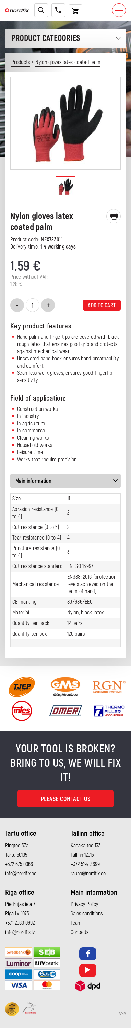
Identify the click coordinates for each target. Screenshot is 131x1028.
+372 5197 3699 (85, 864)
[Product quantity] (32, 305)
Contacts (79, 932)
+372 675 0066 (19, 864)
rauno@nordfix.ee (88, 873)
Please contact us (66, 799)
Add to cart (102, 305)
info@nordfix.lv (20, 932)
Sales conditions (87, 913)
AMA (122, 1013)
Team (76, 923)
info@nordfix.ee (20, 873)
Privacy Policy (84, 904)
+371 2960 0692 (20, 923)
